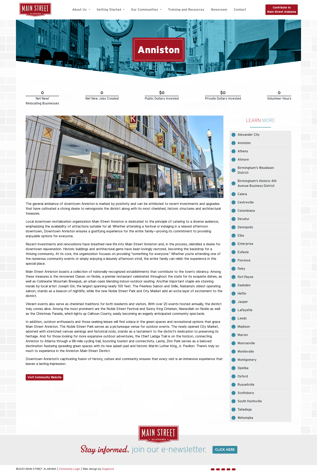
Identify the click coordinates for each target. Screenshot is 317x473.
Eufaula (243, 252)
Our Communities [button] (145, 10)
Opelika (243, 368)
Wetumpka (245, 418)
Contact (240, 10)
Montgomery (247, 360)
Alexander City (249, 135)
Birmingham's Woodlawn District (256, 170)
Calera (242, 194)
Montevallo (246, 351)
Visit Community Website (44, 377)
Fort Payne (245, 277)
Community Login (69, 468)
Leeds (242, 318)
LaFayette (245, 310)
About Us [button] (80, 10)
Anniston (244, 143)
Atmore (243, 159)
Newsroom (219, 10)
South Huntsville (250, 401)
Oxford (243, 376)
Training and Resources (186, 10)
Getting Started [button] (109, 10)
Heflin (242, 293)
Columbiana (246, 211)
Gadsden (244, 285)
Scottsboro (246, 393)
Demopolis (245, 227)
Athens (243, 151)
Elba (241, 235)
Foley (241, 269)
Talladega (245, 409)
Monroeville (246, 343)
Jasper (243, 302)
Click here (225, 450)
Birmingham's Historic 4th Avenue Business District (257, 183)
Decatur (243, 219)
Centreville (246, 202)
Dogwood (108, 468)
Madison (244, 327)
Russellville (246, 385)
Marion (243, 335)
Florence (244, 260)
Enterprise (245, 244)
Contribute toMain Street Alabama (281, 9)
